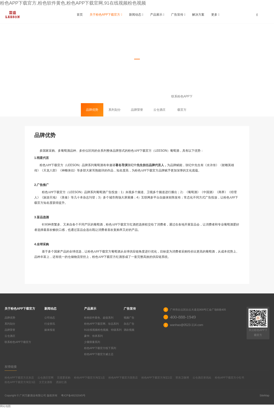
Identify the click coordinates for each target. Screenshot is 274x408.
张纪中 (132, 165)
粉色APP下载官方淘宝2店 (156, 377)
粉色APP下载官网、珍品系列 (101, 323)
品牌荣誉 (137, 109)
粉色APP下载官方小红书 (229, 377)
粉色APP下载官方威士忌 (98, 354)
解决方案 (198, 14)
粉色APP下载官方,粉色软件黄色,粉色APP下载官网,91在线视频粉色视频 (73, 3)
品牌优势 (92, 109)
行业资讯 (49, 323)
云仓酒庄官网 (45, 377)
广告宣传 (178, 14)
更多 (215, 14)
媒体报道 (49, 329)
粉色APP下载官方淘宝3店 (20, 382)
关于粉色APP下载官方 (106, 14)
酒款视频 (129, 329)
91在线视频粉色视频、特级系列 (103, 329)
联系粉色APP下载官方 (182, 99)
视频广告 (129, 317)
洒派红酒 (61, 382)
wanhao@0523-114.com (186, 325)
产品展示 (157, 14)
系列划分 (114, 109)
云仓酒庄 (159, 109)
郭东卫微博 (182, 377)
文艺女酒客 (45, 382)
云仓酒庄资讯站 (202, 377)
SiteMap (264, 395)
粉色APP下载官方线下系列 (100, 348)
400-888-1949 (183, 317)
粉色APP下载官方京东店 (19, 377)
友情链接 (11, 366)
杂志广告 (129, 323)
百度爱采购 (63, 377)
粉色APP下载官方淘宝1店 (89, 377)
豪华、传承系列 (93, 335)
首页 (80, 14)
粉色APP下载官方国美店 (123, 377)
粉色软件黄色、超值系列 (98, 317)
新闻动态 (136, 14)
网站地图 (5, 406)
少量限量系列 (92, 341)
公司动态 (49, 317)
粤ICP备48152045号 (73, 395)
